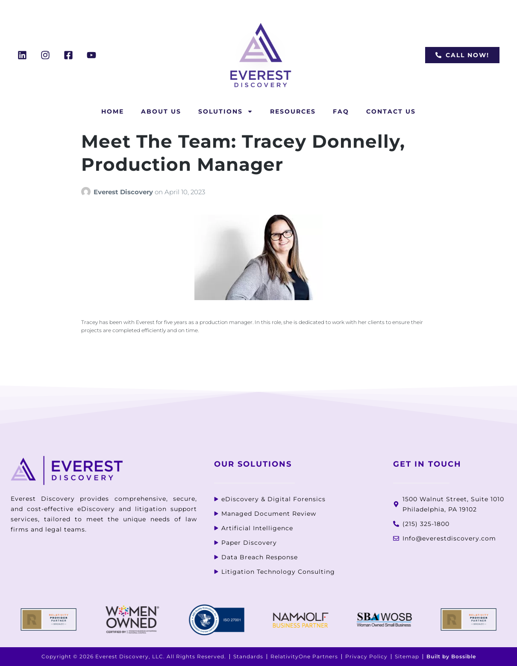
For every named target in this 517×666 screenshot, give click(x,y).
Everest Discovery (124, 192)
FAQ (341, 111)
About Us (161, 111)
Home (112, 111)
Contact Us (391, 111)
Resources (293, 111)
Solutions (225, 111)
